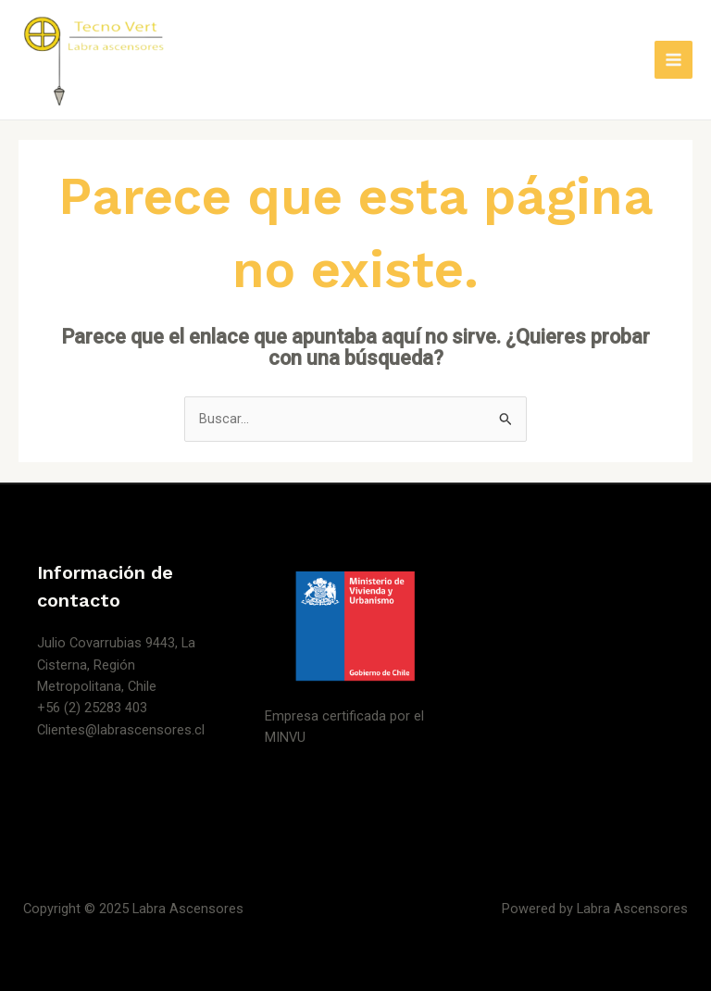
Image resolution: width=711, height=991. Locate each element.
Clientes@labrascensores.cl (121, 729)
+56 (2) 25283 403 (92, 707)
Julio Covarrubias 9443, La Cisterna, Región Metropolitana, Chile (116, 664)
